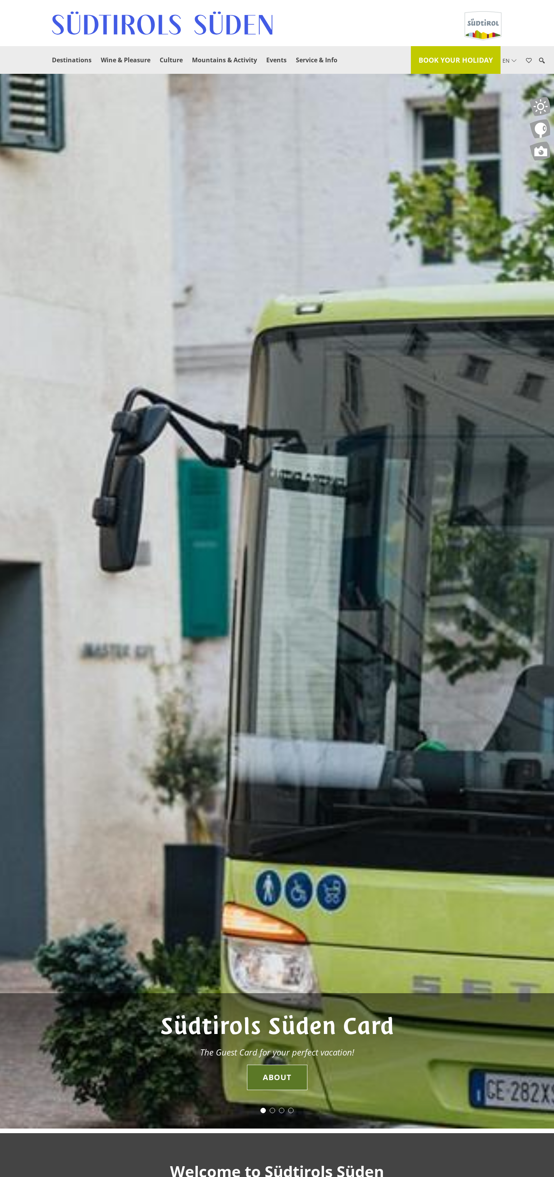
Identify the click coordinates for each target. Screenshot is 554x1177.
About (277, 1077)
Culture (171, 60)
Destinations (72, 60)
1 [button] (263, 1110)
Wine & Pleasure (125, 60)
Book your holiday (456, 60)
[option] (277, 601)
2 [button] (272, 1110)
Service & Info (316, 60)
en (509, 60)
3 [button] (281, 1110)
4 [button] (291, 1110)
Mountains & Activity (224, 60)
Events (276, 60)
